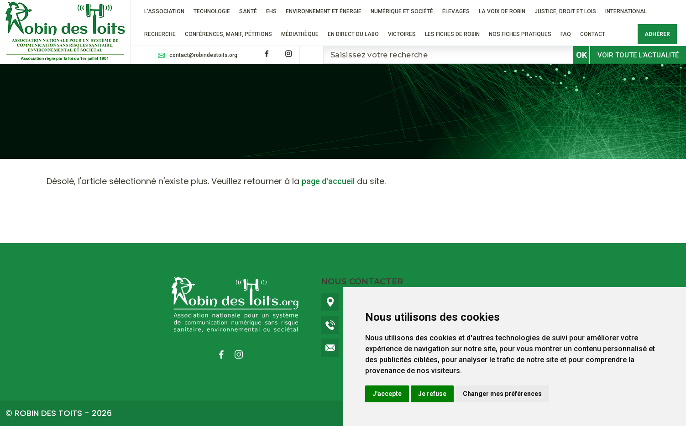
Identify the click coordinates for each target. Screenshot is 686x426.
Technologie (212, 11)
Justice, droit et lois (565, 11)
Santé (248, 11)
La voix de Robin (502, 11)
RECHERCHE (160, 34)
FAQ (565, 34)
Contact (592, 34)
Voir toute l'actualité (638, 55)
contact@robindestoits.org (203, 55)
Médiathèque (300, 34)
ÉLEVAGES (456, 11)
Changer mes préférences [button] (502, 393)
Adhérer (657, 34)
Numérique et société (402, 11)
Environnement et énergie (323, 11)
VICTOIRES (402, 34)
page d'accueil (328, 181)
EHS (271, 11)
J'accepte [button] (387, 393)
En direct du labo (353, 34)
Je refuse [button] (432, 393)
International (626, 11)
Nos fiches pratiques (520, 34)
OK (581, 55)
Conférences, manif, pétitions (228, 34)
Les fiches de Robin (452, 34)
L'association (164, 11)
